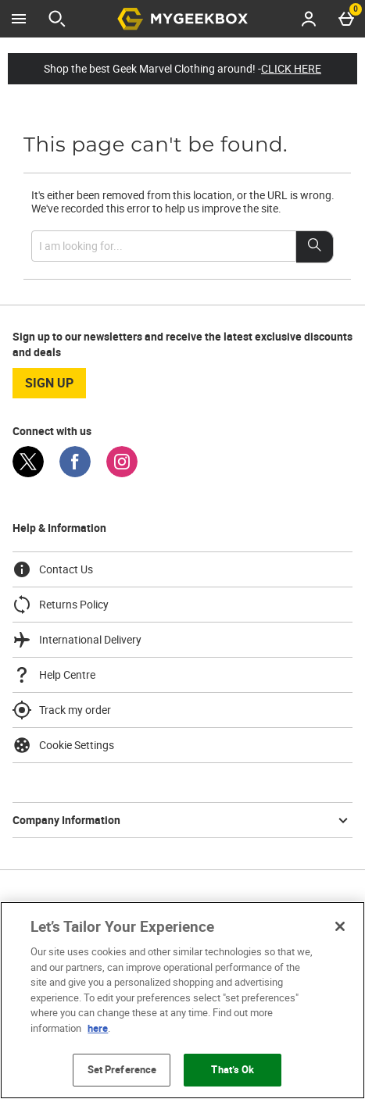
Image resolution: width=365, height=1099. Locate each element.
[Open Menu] (19, 18)
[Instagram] (122, 473)
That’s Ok (232, 1069)
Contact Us (53, 569)
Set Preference (122, 1069)
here (98, 1028)
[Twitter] (28, 473)
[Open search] (57, 18)
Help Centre (54, 674)
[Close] (340, 926)
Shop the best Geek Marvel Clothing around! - (182, 69)
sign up (49, 382)
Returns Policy (61, 604)
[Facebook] (75, 473)
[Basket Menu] (346, 18)
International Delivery (77, 639)
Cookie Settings (63, 745)
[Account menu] (308, 18)
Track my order (62, 710)
